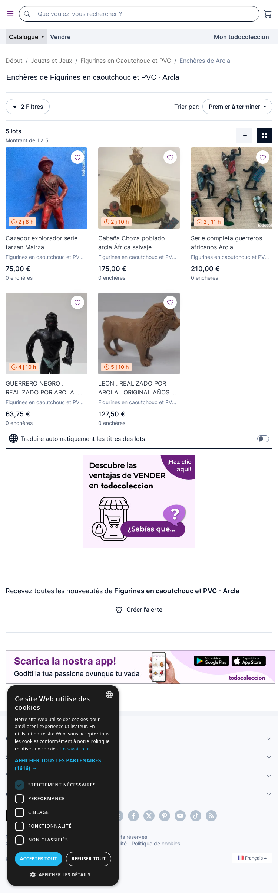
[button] (63, 764)
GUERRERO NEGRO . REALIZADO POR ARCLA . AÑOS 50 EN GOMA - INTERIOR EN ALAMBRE (41, 388)
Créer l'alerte (139, 609)
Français (252, 858)
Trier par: (186, 106)
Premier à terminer (235, 106)
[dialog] (63, 785)
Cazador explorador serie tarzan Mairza (41, 242)
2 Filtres (27, 106)
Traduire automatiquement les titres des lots (77, 438)
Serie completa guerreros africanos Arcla (226, 242)
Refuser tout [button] (89, 858)
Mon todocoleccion (241, 36)
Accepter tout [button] (38, 858)
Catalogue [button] (24, 36)
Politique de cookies (156, 843)
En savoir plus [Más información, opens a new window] (75, 749)
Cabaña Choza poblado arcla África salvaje (131, 242)
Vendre (60, 36)
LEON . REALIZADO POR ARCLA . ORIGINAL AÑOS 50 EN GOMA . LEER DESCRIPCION (138, 388)
